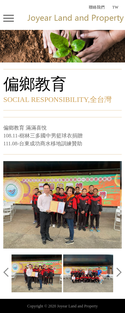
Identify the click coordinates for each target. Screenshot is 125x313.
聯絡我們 (97, 7)
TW (115, 7)
